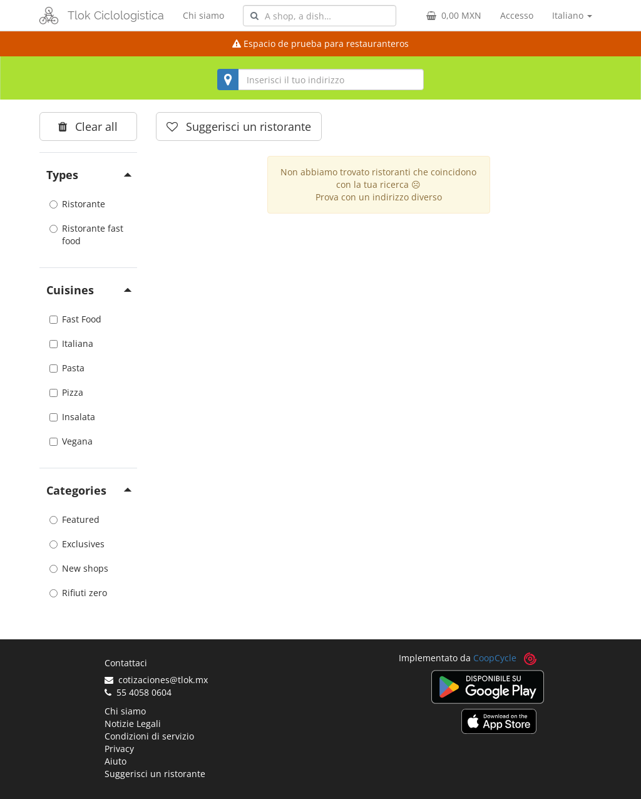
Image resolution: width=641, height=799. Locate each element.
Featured (74, 519)
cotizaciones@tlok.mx (156, 680)
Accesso (516, 15)
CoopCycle (494, 658)
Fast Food (75, 319)
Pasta (67, 368)
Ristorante (77, 204)
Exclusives (77, 544)
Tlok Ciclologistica (116, 15)
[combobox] (319, 15)
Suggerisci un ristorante (155, 774)
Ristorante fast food (86, 234)
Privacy (119, 749)
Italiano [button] (572, 15)
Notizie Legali (133, 723)
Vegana (71, 441)
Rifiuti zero (78, 593)
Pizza (66, 392)
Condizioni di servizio (149, 736)
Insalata (72, 417)
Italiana (71, 343)
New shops (78, 568)
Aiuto (115, 761)
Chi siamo (203, 15)
